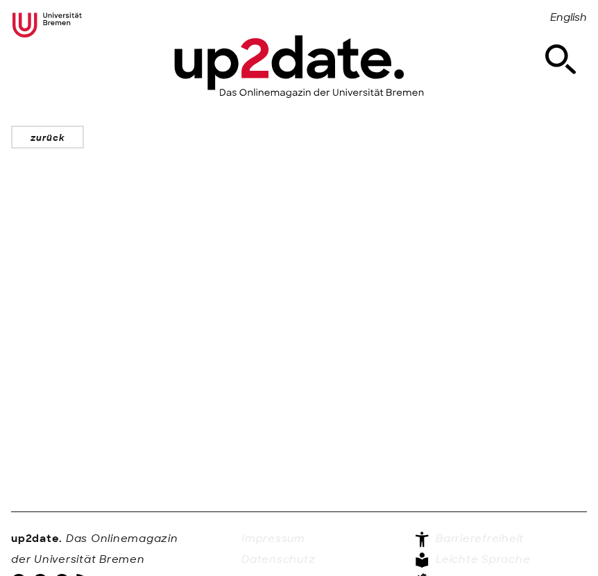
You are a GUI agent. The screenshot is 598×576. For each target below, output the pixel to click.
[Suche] (560, 59)
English (568, 17)
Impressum (273, 538)
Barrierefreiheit (469, 540)
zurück (48, 138)
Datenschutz (278, 559)
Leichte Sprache (472, 560)
